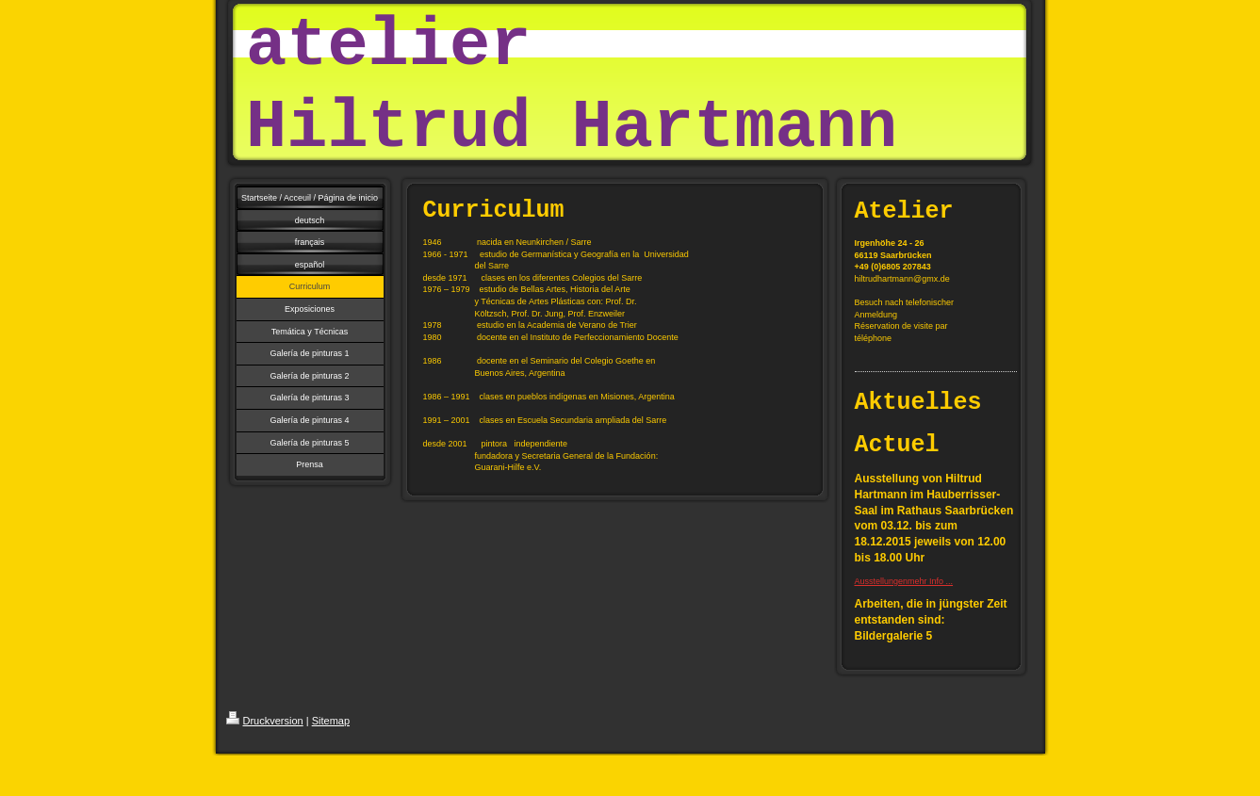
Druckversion (264, 720)
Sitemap (331, 720)
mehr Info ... (930, 581)
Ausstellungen (881, 581)
